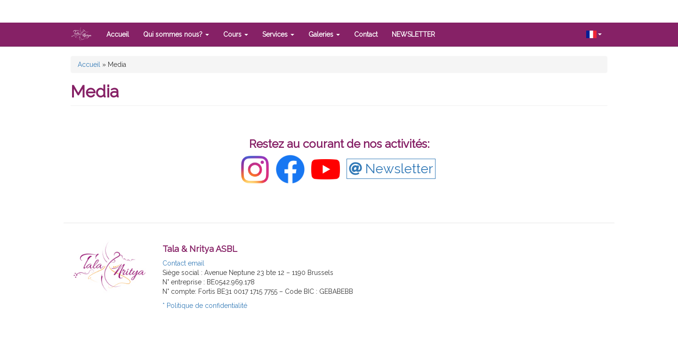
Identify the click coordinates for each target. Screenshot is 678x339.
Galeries (324, 34)
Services (278, 34)
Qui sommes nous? (176, 34)
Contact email (183, 263)
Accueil (117, 34)
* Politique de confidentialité (204, 305)
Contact (366, 34)
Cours (235, 34)
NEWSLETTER (413, 34)
